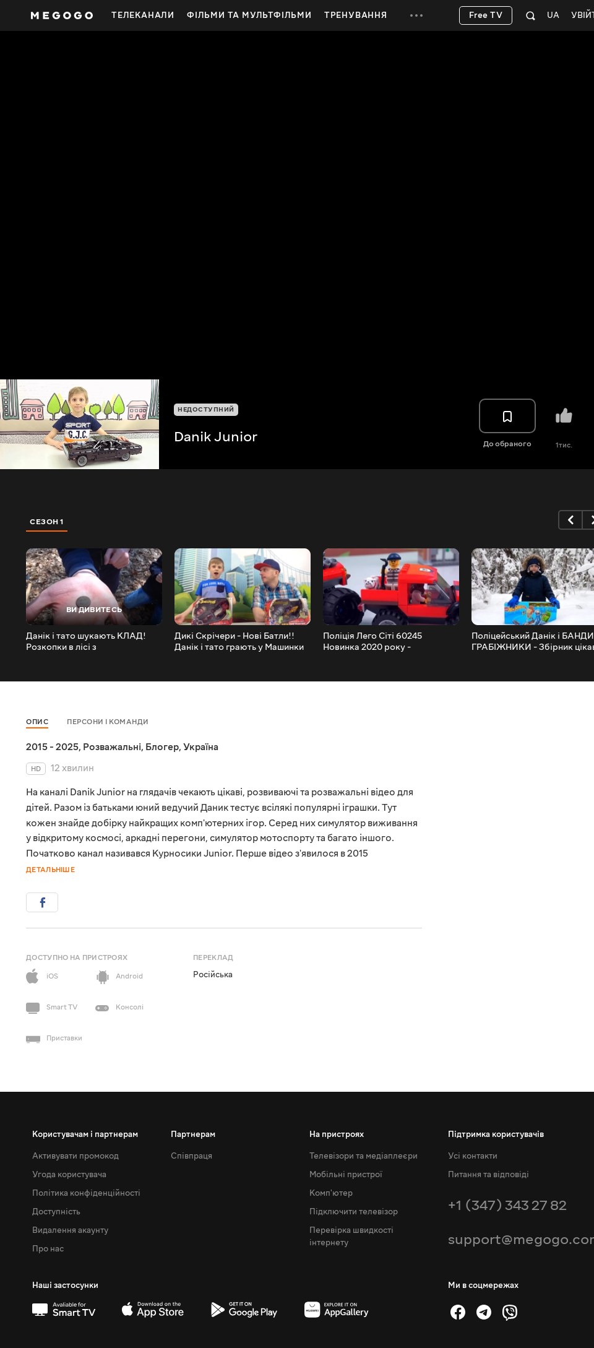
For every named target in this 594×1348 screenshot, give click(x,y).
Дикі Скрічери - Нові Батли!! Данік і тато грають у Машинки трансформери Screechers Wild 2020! (241, 642)
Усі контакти (472, 1156)
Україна (200, 747)
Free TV (486, 15)
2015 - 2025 (52, 747)
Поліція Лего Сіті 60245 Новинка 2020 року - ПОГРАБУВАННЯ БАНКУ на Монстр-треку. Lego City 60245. (390, 642)
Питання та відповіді (488, 1174)
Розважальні (112, 747)
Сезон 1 (47, 522)
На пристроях (336, 1134)
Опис (37, 722)
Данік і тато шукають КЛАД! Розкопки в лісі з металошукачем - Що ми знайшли (86, 642)
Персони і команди (108, 722)
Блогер (162, 747)
